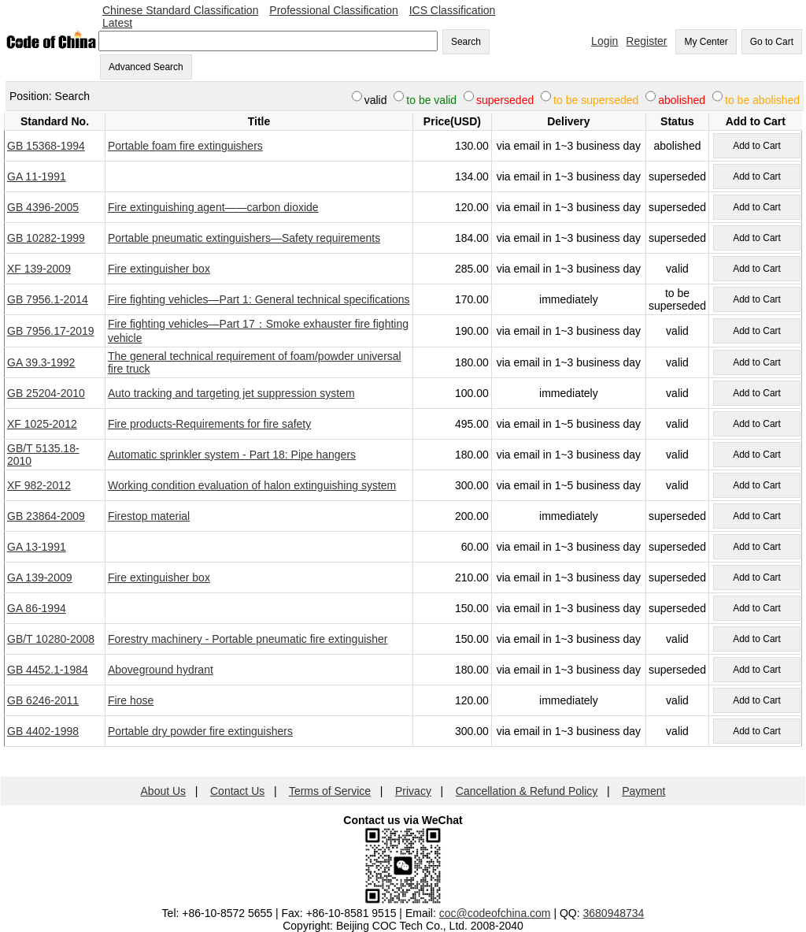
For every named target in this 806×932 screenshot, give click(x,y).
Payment (643, 791)
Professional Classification (333, 10)
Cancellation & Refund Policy (527, 791)
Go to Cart (771, 41)
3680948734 (614, 913)
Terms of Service (330, 791)
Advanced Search (146, 66)
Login (604, 41)
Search (466, 41)
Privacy (413, 791)
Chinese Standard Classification (180, 10)
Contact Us (237, 791)
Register (646, 41)
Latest (117, 23)
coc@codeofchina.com (495, 913)
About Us (164, 791)
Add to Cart (757, 145)
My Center (705, 41)
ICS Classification (452, 10)
